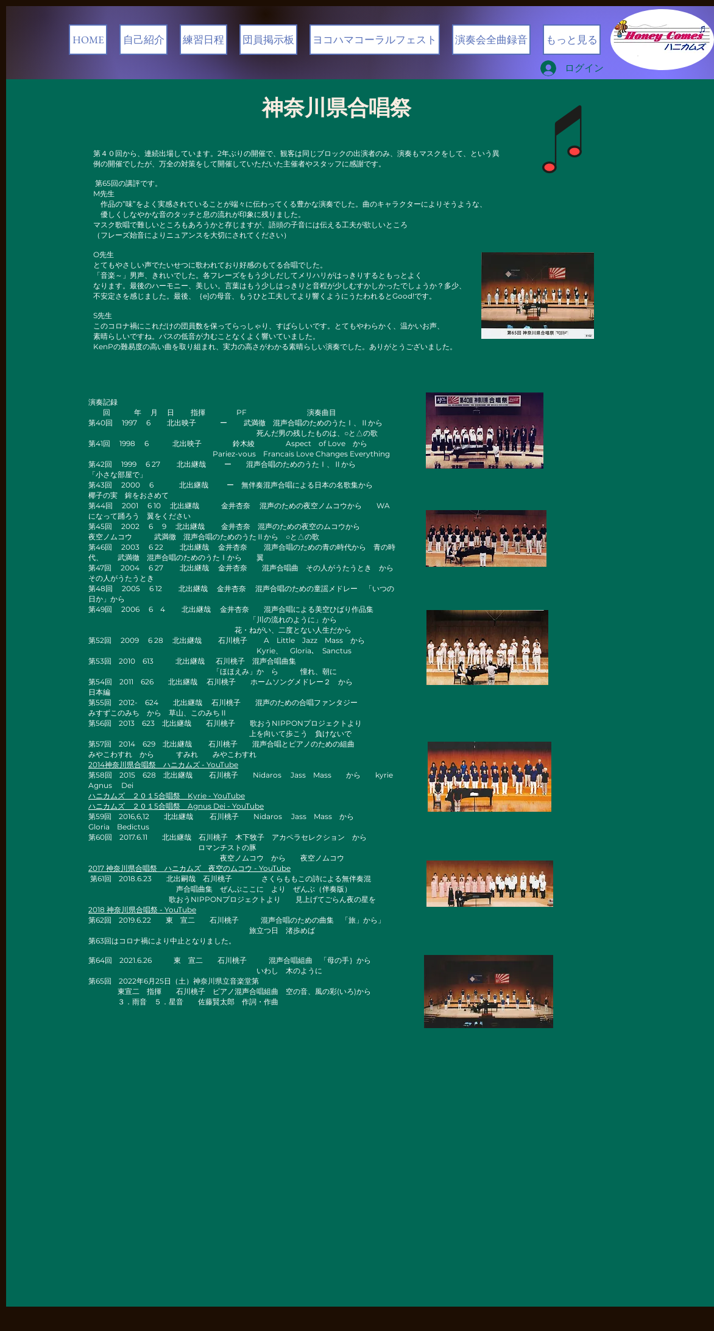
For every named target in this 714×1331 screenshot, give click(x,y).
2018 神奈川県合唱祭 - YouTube (142, 909)
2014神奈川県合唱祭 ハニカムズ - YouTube (163, 764)
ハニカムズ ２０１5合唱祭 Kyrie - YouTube (166, 795)
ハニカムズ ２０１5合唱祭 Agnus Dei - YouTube (176, 806)
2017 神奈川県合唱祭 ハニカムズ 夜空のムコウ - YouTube (189, 868)
